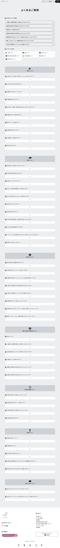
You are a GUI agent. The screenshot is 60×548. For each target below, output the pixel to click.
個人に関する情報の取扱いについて (43, 523)
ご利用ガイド (38, 516)
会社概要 (38, 527)
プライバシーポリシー (40, 525)
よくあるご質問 (39, 518)
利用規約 (38, 519)
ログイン (43, 1)
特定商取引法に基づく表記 (41, 521)
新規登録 (50, 1)
